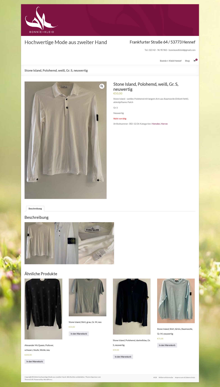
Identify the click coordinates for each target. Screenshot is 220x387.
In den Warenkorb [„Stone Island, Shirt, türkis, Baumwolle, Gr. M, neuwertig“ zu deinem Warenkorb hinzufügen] (168, 345)
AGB (154, 377)
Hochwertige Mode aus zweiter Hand (66, 42)
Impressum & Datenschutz (185, 377)
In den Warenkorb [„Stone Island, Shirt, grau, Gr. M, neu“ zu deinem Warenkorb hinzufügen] (79, 334)
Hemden (156, 123)
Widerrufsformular (166, 377)
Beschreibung (35, 208)
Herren (164, 123)
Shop (187, 60)
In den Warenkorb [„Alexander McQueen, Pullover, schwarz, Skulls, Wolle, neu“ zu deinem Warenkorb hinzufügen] (35, 361)
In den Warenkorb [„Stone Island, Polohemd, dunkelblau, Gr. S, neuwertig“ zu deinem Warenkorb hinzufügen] (123, 357)
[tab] (35, 208)
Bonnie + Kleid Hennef (171, 60)
